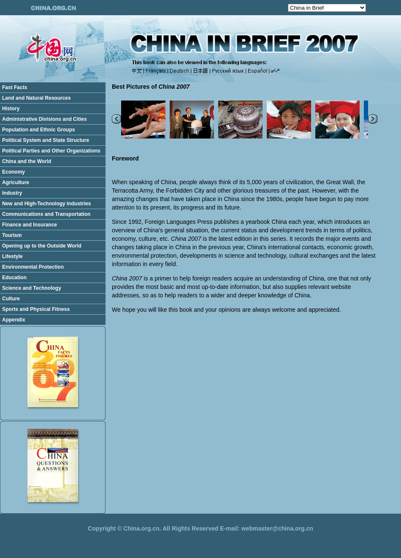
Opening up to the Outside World (41, 246)
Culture (11, 299)
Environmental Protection (33, 267)
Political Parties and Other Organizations (51, 151)
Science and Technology (31, 288)
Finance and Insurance (29, 225)
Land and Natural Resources (36, 98)
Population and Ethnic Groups (38, 130)
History (10, 109)
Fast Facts (14, 87)
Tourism (12, 235)
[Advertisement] (253, 326)
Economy (13, 172)
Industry (12, 193)
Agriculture (15, 182)
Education (14, 277)
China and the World (26, 161)
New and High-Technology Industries (46, 204)
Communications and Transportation (46, 214)
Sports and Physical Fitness (36, 309)
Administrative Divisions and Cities (44, 119)
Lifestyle (12, 256)
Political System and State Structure (45, 140)
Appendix (13, 320)
